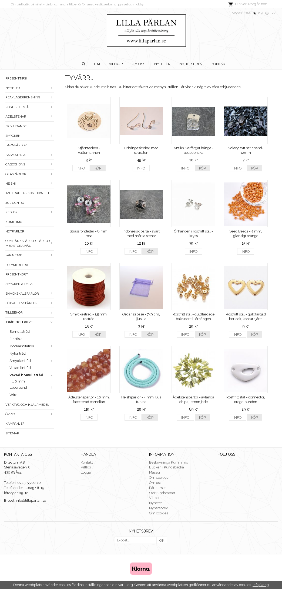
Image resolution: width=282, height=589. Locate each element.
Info (81, 168)
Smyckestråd (31, 361)
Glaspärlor (29, 174)
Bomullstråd (19, 332)
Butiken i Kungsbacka (166, 467)
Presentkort (16, 274)
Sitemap (12, 433)
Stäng (264, 585)
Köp (98, 168)
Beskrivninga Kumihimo (168, 462)
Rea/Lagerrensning (29, 97)
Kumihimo (13, 222)
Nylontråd (17, 353)
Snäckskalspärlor (29, 293)
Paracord (29, 255)
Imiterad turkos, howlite (27, 193)
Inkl (260, 13)
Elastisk (15, 339)
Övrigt (29, 414)
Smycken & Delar (20, 284)
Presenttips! (16, 78)
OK (161, 540)
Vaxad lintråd (20, 368)
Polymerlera (16, 265)
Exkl (273, 13)
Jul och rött (16, 203)
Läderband (31, 387)
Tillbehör (29, 312)
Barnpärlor (16, 145)
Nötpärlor (14, 231)
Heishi (29, 183)
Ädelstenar (29, 116)
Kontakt (219, 64)
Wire (13, 395)
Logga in (88, 472)
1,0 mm (18, 381)
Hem (96, 64)
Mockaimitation (31, 346)
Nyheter (162, 64)
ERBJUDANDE (15, 126)
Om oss (138, 64)
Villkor (116, 64)
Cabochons (29, 164)
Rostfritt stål (29, 107)
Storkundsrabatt (162, 493)
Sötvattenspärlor (29, 303)
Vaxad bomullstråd (31, 375)
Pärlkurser (157, 488)
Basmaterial (29, 155)
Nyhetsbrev (191, 64)
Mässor (154, 472)
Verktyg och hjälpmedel (27, 405)
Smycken (29, 136)
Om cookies (158, 477)
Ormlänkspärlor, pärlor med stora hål (29, 243)
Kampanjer (15, 423)
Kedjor (29, 212)
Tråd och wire (29, 322)
